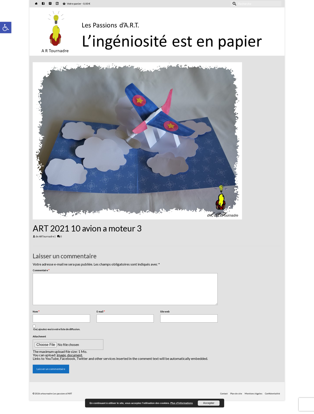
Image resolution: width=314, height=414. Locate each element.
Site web (165, 311)
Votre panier (76, 3)
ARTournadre (46, 236)
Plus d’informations (181, 403)
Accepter (208, 403)
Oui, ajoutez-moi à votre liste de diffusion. (56, 328)
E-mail (101, 311)
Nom (36, 311)
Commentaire (41, 270)
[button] (5, 27)
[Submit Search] (233, 3)
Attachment (39, 336)
